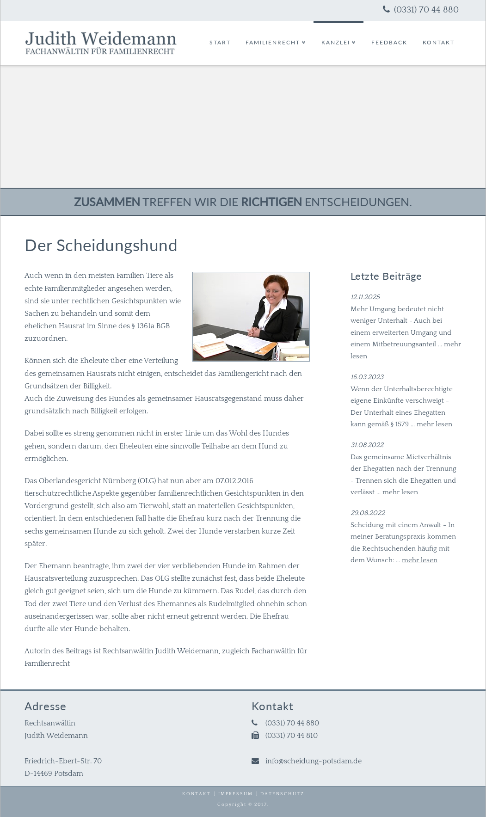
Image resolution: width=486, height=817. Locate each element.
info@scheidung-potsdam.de (313, 761)
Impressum (235, 794)
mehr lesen (434, 424)
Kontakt (196, 794)
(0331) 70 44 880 (426, 10)
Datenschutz (282, 794)
